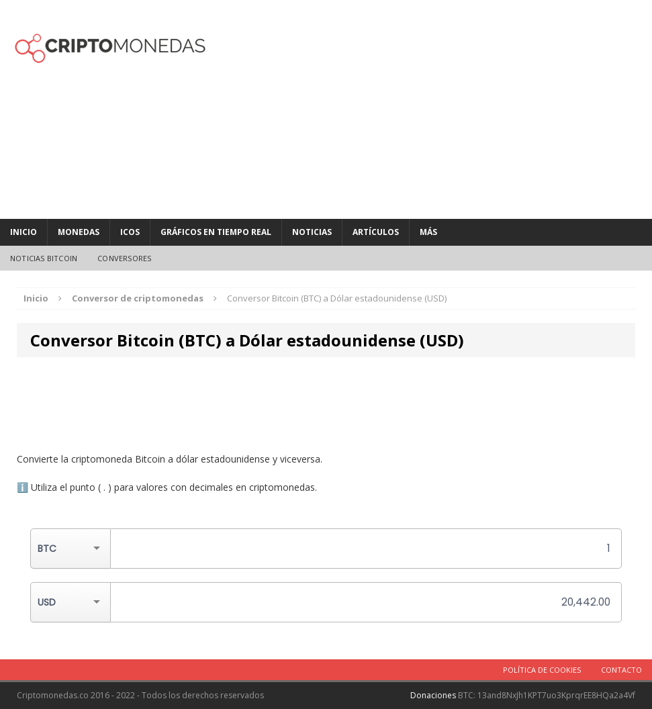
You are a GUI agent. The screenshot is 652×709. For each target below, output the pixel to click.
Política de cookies (542, 670)
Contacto (621, 670)
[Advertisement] (437, 107)
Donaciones (433, 695)
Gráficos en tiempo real (215, 232)
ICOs (130, 232)
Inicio (23, 232)
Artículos (376, 232)
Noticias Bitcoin (43, 258)
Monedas (78, 232)
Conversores (124, 258)
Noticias (312, 232)
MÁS (428, 232)
